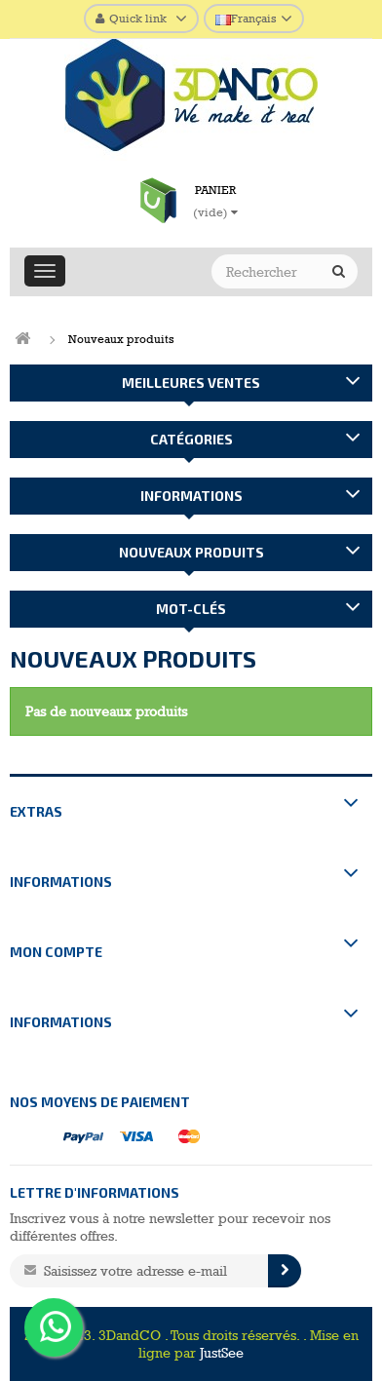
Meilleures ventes (191, 382)
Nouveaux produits (191, 552)
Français (246, 18)
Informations (191, 495)
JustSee (222, 1353)
